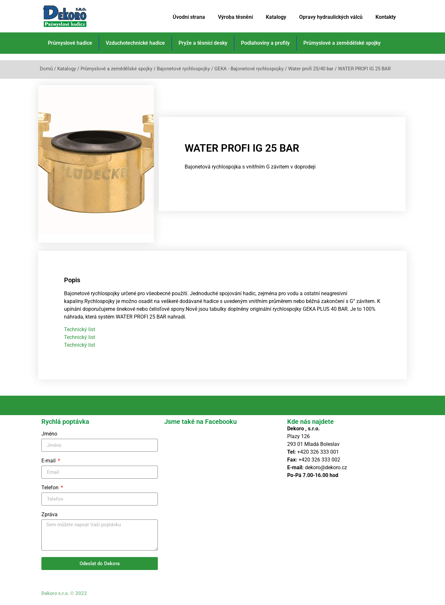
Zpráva (49, 515)
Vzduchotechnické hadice (135, 43)
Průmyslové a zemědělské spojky (342, 43)
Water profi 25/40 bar (310, 69)
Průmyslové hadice (70, 43)
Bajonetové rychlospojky (183, 69)
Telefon (50, 488)
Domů (46, 69)
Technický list (79, 329)
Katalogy (276, 17)
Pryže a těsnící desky (203, 43)
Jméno (49, 434)
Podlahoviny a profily (265, 43)
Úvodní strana (189, 17)
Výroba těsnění (235, 17)
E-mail (49, 461)
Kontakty (385, 17)
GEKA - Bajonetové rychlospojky (249, 69)
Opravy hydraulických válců (331, 17)
